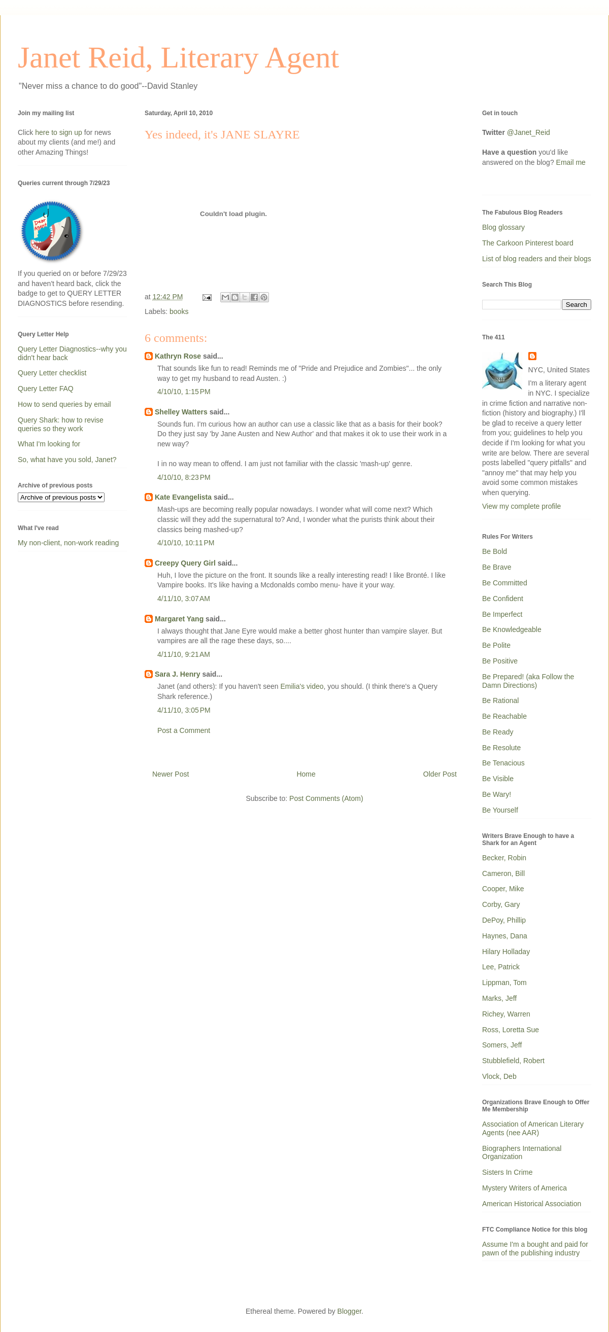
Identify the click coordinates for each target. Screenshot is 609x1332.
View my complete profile (521, 506)
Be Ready (497, 732)
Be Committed (504, 583)
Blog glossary (503, 227)
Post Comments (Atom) (326, 798)
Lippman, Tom (504, 982)
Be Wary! (496, 794)
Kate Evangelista (183, 497)
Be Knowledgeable (512, 629)
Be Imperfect (502, 614)
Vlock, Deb (499, 1076)
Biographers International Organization (521, 1152)
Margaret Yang (179, 619)
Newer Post (170, 774)
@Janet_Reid (528, 132)
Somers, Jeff (502, 1045)
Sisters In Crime (507, 1172)
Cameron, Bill (503, 873)
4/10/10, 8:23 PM (184, 477)
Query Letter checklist (52, 373)
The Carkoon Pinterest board (527, 243)
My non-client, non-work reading (68, 543)
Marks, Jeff (499, 998)
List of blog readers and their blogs (536, 259)
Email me (571, 162)
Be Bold (494, 551)
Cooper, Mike (503, 889)
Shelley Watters (181, 412)
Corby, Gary (501, 904)
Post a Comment (183, 730)
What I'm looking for (49, 444)
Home (305, 774)
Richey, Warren (506, 1014)
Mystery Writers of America (524, 1188)
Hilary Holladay (506, 952)
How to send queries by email (64, 404)
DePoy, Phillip (504, 920)
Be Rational (500, 700)
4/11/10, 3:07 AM (183, 598)
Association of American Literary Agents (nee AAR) (533, 1128)
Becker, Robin (504, 858)
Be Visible (498, 779)
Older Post (440, 774)
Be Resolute (501, 748)
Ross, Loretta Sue (510, 1030)
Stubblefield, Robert (513, 1061)
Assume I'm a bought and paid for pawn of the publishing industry (535, 1248)
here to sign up (59, 132)
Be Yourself (500, 810)
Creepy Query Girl (185, 563)
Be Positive (500, 661)
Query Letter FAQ (46, 388)
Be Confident (502, 598)
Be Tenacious (503, 763)
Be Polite (496, 645)
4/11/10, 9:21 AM (183, 654)
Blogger (349, 1311)
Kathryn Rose (178, 356)
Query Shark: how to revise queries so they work (61, 424)
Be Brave (497, 567)
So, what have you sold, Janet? (67, 459)
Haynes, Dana (504, 936)
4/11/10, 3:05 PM (184, 710)
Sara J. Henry (177, 674)
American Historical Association (531, 1204)
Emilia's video (301, 686)
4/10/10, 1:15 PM (184, 392)
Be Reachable (504, 716)
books (179, 311)
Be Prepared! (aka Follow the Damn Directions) (528, 681)
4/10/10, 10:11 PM (185, 543)
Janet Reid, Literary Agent (178, 57)
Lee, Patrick (501, 967)
